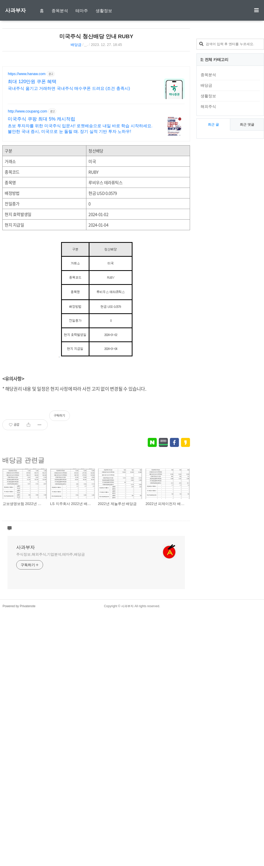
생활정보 (104, 11)
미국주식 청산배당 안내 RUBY (96, 36)
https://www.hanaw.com (26, 142)
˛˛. (86, 45)
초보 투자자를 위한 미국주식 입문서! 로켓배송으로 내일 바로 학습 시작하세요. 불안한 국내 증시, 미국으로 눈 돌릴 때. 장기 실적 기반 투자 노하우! (80, 197)
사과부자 (15, 10)
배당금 (76, 45)
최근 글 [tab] (213, 257)
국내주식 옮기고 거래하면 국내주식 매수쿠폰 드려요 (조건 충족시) (69, 157)
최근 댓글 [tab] (247, 257)
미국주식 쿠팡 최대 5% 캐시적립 (41, 187)
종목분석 (60, 11)
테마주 (82, 11)
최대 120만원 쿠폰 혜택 (32, 150)
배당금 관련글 (23, 601)
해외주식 (208, 239)
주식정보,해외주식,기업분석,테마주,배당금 (50, 808)
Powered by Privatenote (19, 859)
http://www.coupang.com (27, 180)
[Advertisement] (146, 94)
